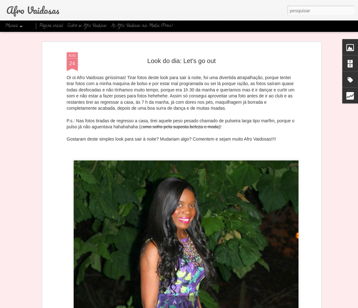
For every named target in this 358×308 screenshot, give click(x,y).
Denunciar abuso (229, 304)
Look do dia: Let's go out (181, 41)
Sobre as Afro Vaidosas (87, 26)
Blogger (208, 304)
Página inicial (51, 26)
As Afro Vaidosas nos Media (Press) (142, 26)
